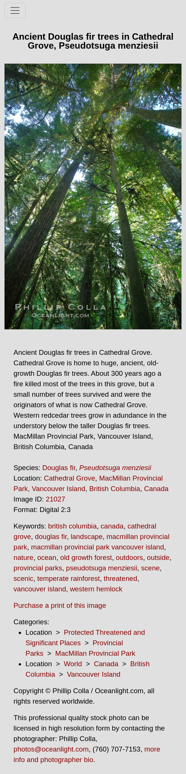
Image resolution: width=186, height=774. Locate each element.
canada (111, 526)
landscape (86, 536)
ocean (46, 557)
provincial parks (38, 568)
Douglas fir (58, 468)
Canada (156, 489)
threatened (120, 578)
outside (158, 557)
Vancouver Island (93, 674)
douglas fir (51, 536)
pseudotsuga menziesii (101, 568)
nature (23, 557)
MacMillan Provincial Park (95, 653)
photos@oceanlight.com (51, 749)
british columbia (72, 526)
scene (150, 568)
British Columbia (114, 489)
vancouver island (40, 589)
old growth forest (86, 557)
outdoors (129, 557)
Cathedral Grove (69, 478)
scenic (23, 578)
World (73, 664)
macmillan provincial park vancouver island (97, 547)
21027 (55, 499)
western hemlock (96, 589)
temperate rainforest (68, 578)
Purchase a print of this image (60, 605)
